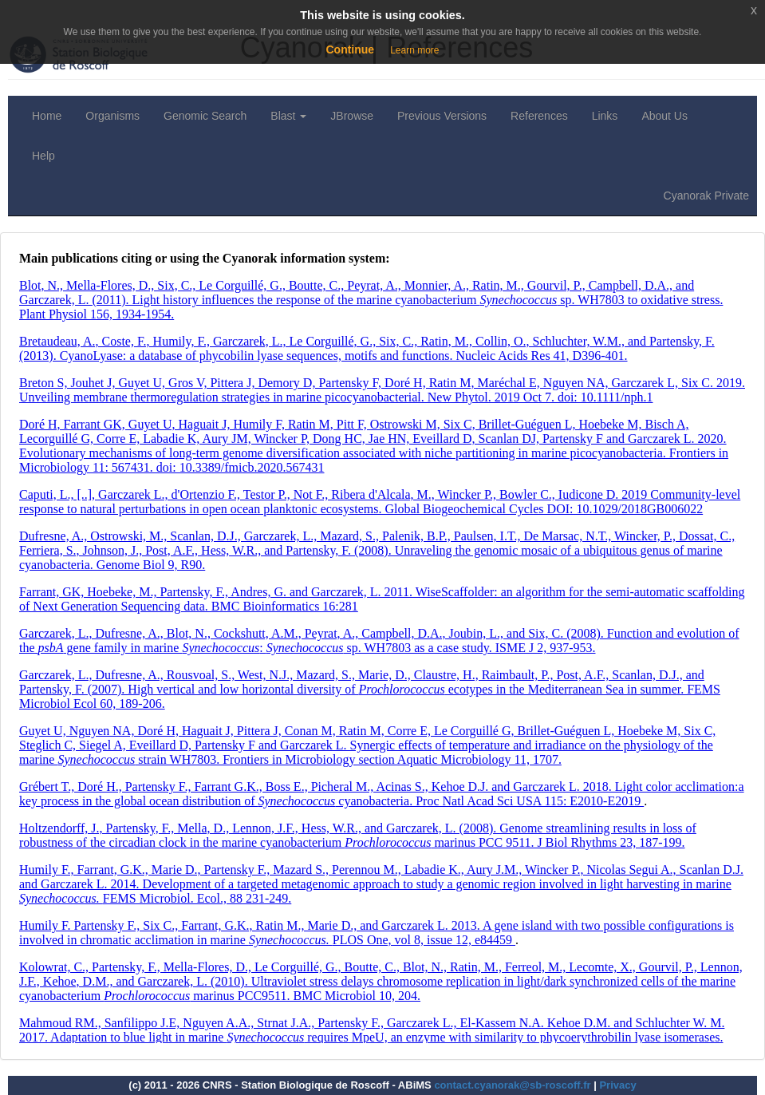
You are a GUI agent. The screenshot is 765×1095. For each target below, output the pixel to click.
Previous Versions (442, 115)
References (539, 115)
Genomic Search (205, 115)
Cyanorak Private (706, 195)
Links (605, 115)
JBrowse (351, 115)
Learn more (414, 50)
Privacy (617, 1085)
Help (43, 155)
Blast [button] (288, 115)
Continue (349, 49)
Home (46, 115)
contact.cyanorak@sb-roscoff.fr (512, 1085)
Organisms (112, 115)
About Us (664, 115)
